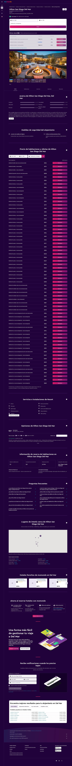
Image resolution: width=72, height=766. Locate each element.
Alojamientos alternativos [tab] (24, 706)
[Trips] (1, 13)
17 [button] (17, 39)
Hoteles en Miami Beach (14, 715)
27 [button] (25, 42)
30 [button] (34, 42)
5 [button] (51, 31)
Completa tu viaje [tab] (44, 706)
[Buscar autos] (1, 10)
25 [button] (20, 42)
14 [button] (28, 36)
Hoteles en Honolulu (42, 718)
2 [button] (43, 31)
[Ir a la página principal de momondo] (8, 1)
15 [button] (31, 36)
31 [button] (17, 44)
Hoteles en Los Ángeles (42, 715)
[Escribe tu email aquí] (24, 682)
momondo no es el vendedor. (38, 734)
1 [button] (40, 31)
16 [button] (34, 36)
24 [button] (17, 42)
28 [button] (28, 42)
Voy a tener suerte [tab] (34, 706)
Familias (18, 435)
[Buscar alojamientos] (1, 8)
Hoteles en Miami (41, 712)
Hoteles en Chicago (14, 717)
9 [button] (43, 33)
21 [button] (28, 39)
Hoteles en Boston (13, 720)
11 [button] (20, 36)
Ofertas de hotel (12, 6)
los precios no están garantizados (36, 730)
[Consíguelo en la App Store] (58, 751)
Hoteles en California (39, 6)
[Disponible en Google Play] (58, 748)
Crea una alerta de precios (58, 608)
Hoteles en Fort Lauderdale (43, 717)
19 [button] (23, 39)
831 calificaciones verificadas (23, 16)
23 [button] (34, 39)
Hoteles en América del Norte (20, 6)
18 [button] (20, 39)
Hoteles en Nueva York (14, 712)
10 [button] (17, 36)
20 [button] (25, 39)
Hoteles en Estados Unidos (31, 6)
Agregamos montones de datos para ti (38, 736)
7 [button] (28, 33)
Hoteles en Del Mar (47, 6)
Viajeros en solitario (30, 435)
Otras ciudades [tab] (14, 706)
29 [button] (31, 42)
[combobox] (61, 436)
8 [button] (31, 33)
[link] (38, 616)
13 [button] (25, 36)
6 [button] (54, 31)
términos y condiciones (27, 690)
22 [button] (31, 39)
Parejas (23, 435)
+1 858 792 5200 (12, 14)
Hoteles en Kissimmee (42, 720)
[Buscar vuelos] (1, 5)
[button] (2, 2)
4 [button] (20, 33)
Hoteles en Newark (13, 718)
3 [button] (17, 33)
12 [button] (23, 36)
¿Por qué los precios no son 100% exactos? (38, 738)
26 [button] (23, 42)
